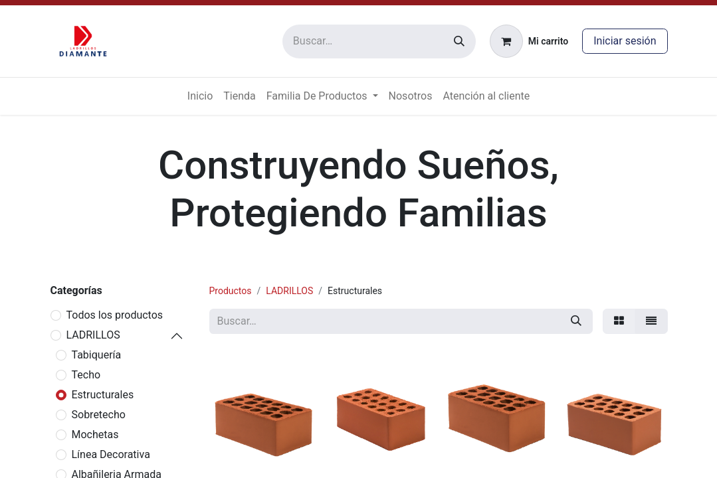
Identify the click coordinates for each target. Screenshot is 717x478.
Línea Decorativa (111, 454)
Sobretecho (99, 414)
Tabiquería (97, 355)
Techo (86, 374)
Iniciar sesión (624, 41)
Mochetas (95, 434)
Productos (230, 290)
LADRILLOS (93, 335)
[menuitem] (200, 96)
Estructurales (103, 394)
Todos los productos (114, 315)
